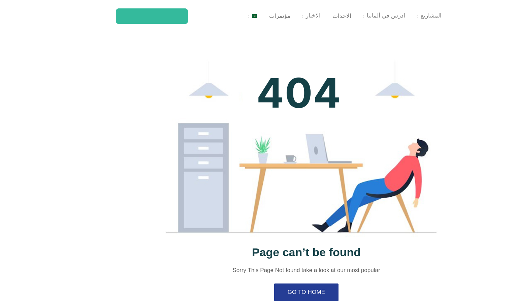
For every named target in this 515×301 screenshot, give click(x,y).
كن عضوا (110, 16)
